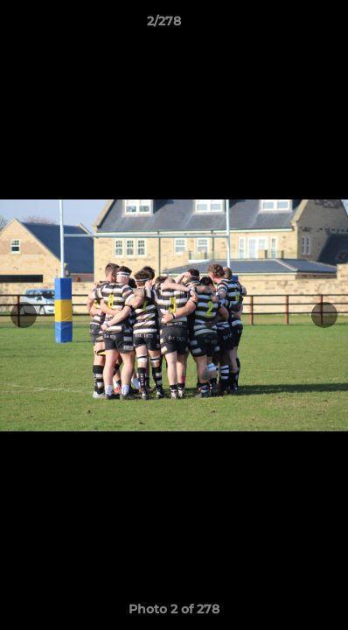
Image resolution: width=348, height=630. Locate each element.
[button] (285, 25)
